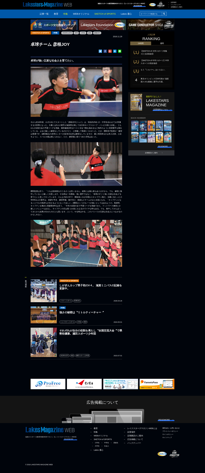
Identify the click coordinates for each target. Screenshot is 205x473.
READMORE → (139, 6)
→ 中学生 (105, 447)
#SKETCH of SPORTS (41, 33)
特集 (65, 14)
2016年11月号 (69, 33)
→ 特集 (94, 436)
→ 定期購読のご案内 (175, 7)
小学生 (86, 33)
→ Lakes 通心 (96, 454)
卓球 (78, 33)
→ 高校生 (114, 447)
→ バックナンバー (174, 4)
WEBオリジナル (81, 14)
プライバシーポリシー (170, 436)
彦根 (93, 33)
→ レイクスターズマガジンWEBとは (140, 433)
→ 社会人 (105, 450)
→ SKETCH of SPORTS (101, 444)
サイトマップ (167, 442)
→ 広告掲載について (133, 444)
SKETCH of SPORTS (105, 14)
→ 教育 (94, 433)
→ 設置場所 (172, 2)
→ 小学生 (95, 447)
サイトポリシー (167, 439)
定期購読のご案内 (151, 156)
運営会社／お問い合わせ (171, 432)
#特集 (57, 33)
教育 (56, 14)
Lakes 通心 (126, 14)
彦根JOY (101, 33)
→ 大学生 (95, 450)
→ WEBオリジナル (99, 440)
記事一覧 (44, 14)
